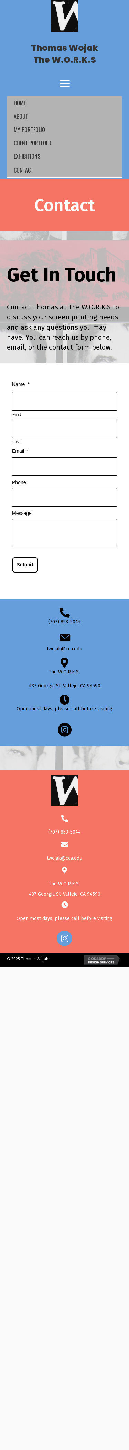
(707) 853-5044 (64, 622)
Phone (19, 482)
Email (20, 451)
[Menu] (65, 84)
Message (22, 513)
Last (16, 442)
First (16, 414)
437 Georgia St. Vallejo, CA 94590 (64, 686)
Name (21, 384)
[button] (64, 938)
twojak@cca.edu (64, 649)
